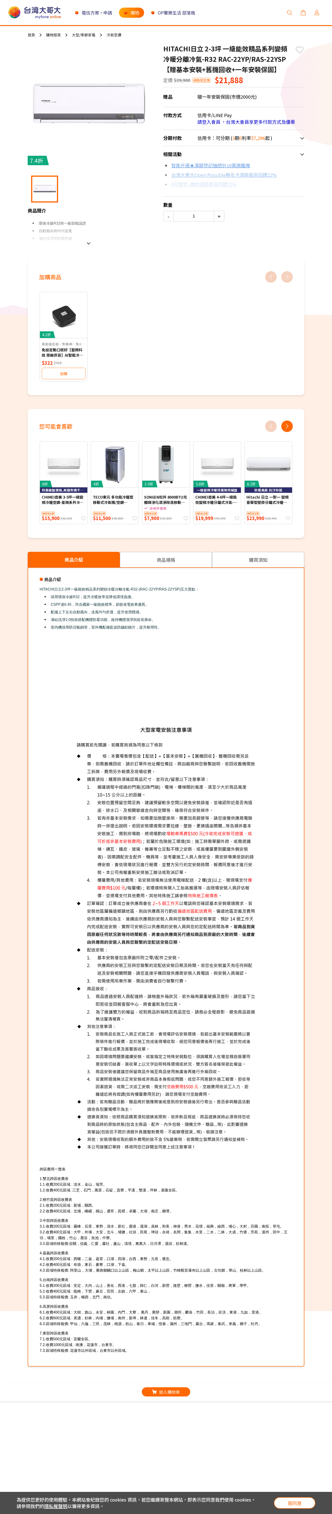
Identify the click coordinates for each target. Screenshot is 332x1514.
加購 (63, 373)
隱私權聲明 (55, 1506)
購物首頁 (53, 35)
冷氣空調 (114, 35)
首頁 (31, 35)
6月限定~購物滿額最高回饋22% (204, 184)
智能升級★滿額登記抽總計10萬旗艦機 (210, 165)
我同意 (295, 1503)
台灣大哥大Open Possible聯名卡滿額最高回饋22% (224, 174)
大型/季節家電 (83, 35)
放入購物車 (166, 1392)
